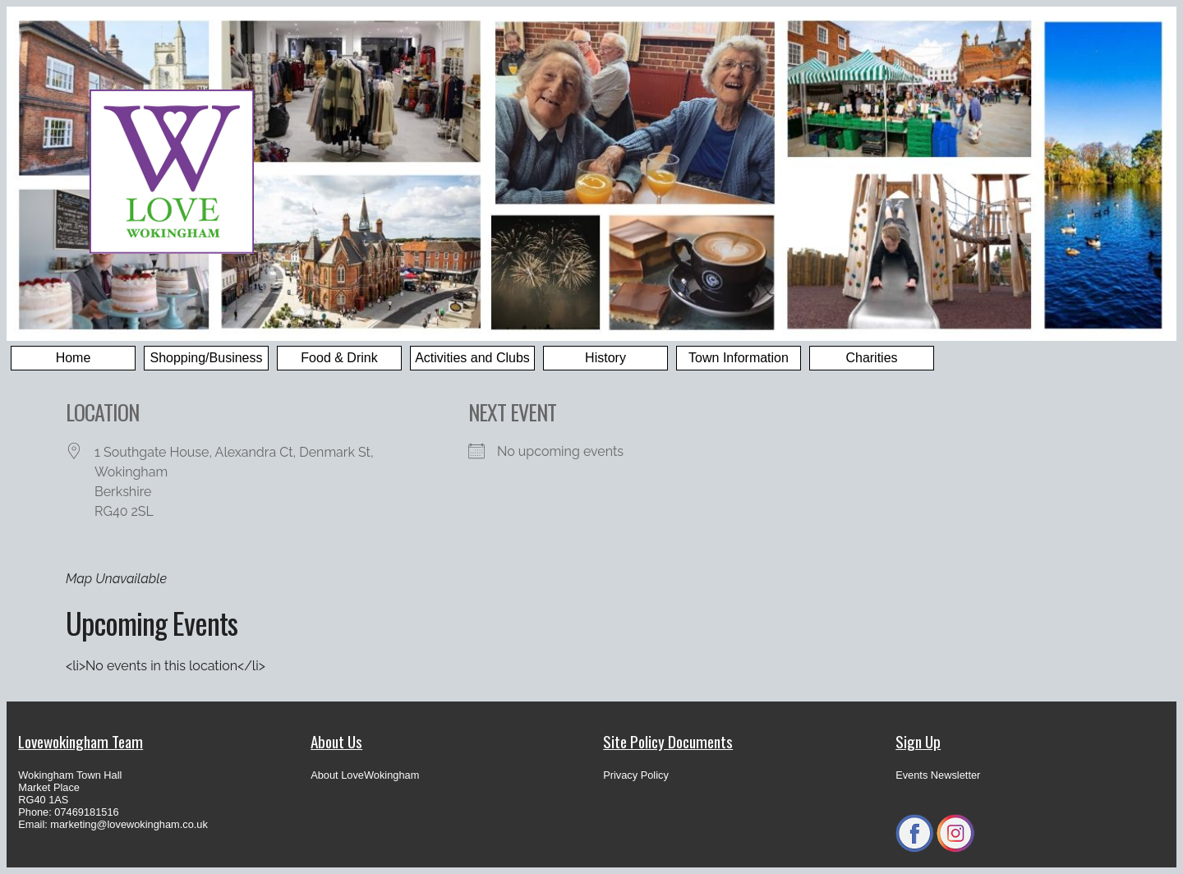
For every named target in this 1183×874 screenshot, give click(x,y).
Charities (871, 358)
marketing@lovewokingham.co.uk (129, 824)
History (605, 358)
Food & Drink (339, 358)
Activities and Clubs (472, 358)
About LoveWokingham (365, 775)
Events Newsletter (937, 775)
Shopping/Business (206, 358)
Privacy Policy (636, 775)
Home (73, 358)
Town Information (738, 358)
